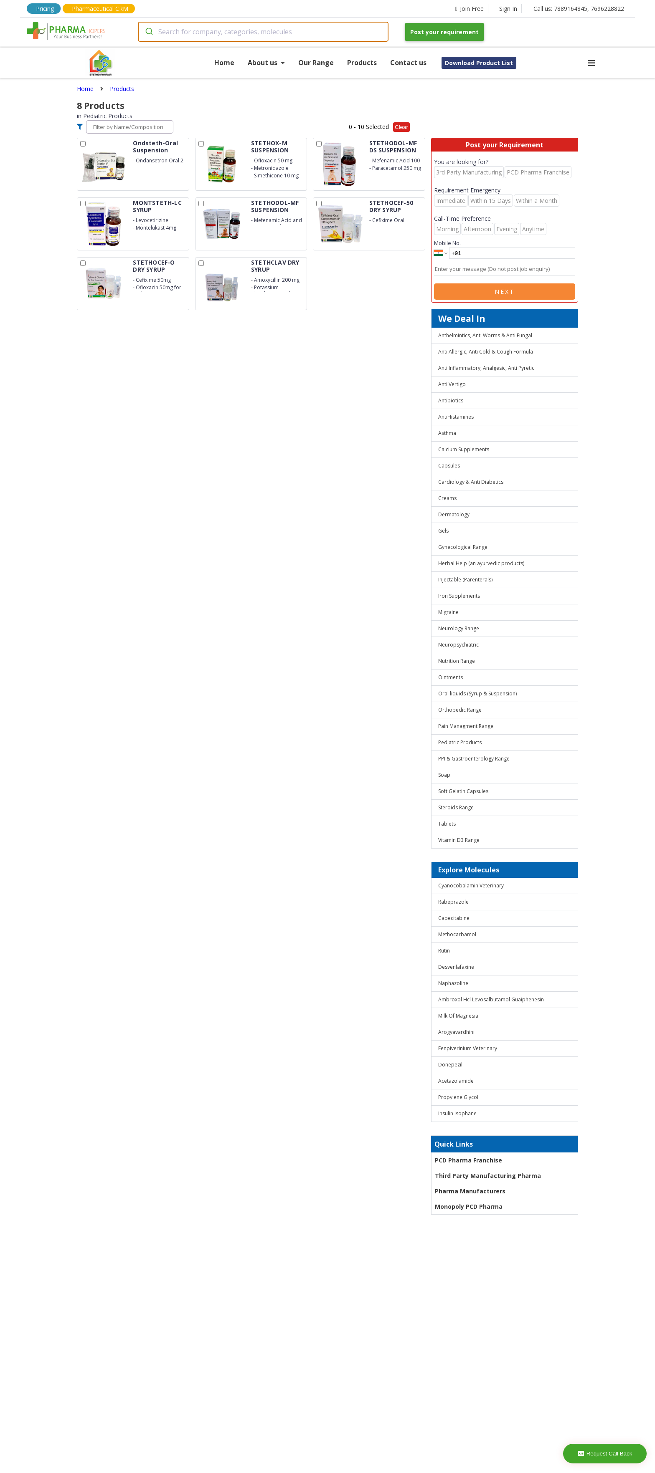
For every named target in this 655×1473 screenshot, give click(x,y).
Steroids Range (456, 807)
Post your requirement (444, 32)
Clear (401, 127)
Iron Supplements (459, 595)
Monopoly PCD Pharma (469, 1206)
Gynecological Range (462, 547)
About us (266, 62)
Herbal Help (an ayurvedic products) (481, 563)
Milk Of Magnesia (458, 1015)
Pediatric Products (460, 742)
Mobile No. (447, 243)
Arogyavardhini (456, 1032)
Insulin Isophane (457, 1113)
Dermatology (454, 514)
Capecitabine (454, 918)
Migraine (448, 612)
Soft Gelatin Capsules (463, 791)
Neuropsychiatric (458, 644)
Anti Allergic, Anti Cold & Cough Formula (485, 351)
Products (362, 62)
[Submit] (148, 32)
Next (505, 292)
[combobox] (263, 32)
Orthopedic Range (460, 709)
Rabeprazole (453, 901)
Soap (444, 774)
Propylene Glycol (458, 1097)
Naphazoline (453, 983)
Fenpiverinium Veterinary (467, 1048)
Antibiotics (450, 400)
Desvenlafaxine (456, 966)
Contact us (408, 62)
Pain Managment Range (465, 726)
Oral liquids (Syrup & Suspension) (477, 693)
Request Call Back (605, 1453)
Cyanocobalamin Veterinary (471, 885)
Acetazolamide (456, 1080)
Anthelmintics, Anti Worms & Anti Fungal (485, 335)
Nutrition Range (456, 660)
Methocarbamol (457, 934)
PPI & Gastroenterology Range (474, 758)
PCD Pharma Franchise (468, 1160)
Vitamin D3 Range (459, 840)
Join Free (469, 8)
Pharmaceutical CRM (100, 9)
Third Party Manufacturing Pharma (488, 1176)
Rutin (444, 950)
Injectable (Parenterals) (465, 579)
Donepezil (450, 1064)
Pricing (45, 9)
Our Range (316, 62)
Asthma (447, 433)
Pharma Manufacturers (470, 1191)
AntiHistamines (456, 416)
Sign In (508, 9)
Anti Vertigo (452, 384)
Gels (443, 530)
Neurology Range (458, 628)
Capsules (449, 465)
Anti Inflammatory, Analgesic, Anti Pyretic (486, 367)
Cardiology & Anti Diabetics (470, 481)
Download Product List (479, 63)
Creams (447, 498)
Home (224, 62)
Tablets (447, 823)
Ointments (450, 677)
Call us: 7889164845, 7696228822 (578, 9)
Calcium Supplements (463, 449)
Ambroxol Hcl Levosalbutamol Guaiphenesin (491, 999)
